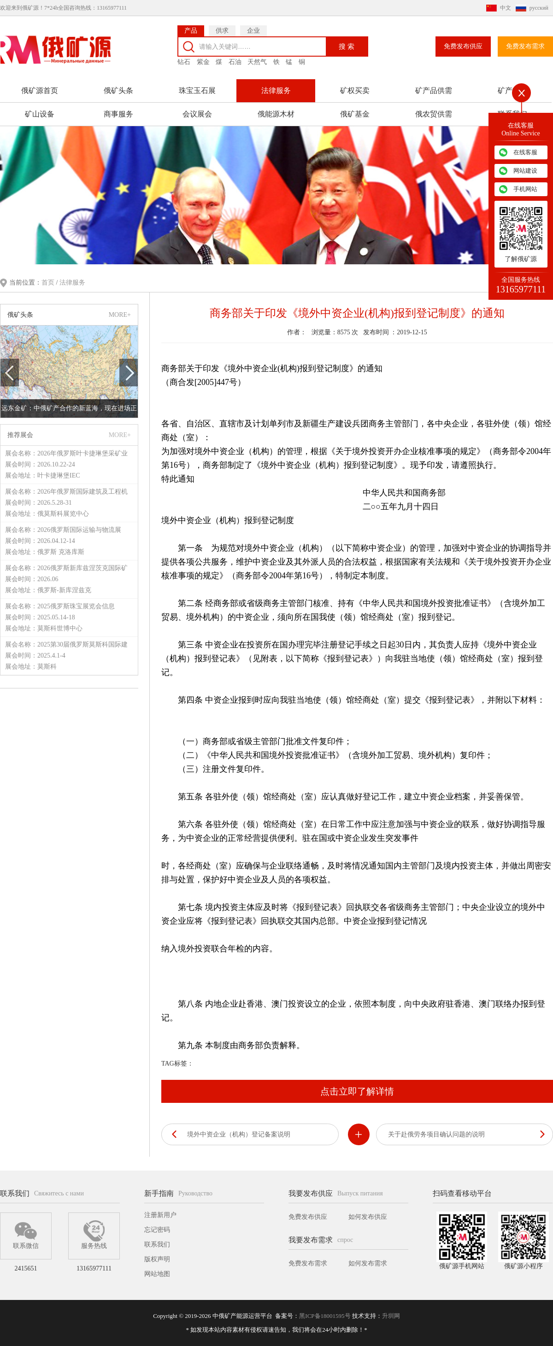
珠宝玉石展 (197, 90)
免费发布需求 (525, 46)
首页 (48, 282)
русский (538, 8)
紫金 (203, 61)
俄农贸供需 (433, 114)
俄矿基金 (355, 114)
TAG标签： (177, 1063)
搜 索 (346, 46)
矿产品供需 (433, 90)
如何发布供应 (367, 1216)
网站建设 (525, 170)
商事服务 (118, 114)
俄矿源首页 (39, 90)
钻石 (183, 61)
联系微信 (26, 1234)
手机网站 (525, 189)
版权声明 (157, 1259)
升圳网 (391, 1315)
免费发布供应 (463, 46)
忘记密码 (157, 1229)
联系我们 (157, 1244)
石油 (235, 61)
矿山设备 (39, 114)
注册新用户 (160, 1215)
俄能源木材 (276, 114)
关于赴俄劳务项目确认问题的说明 (436, 1134)
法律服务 (276, 90)
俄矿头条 (118, 90)
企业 (253, 30)
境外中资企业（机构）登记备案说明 (238, 1134)
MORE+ (120, 314)
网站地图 (157, 1273)
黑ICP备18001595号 (324, 1315)
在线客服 (525, 152)
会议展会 (197, 114)
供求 (222, 30)
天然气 (257, 61)
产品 (190, 30)
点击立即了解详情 (357, 1091)
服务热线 (94, 1234)
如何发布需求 (367, 1263)
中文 (505, 8)
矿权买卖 (355, 90)
